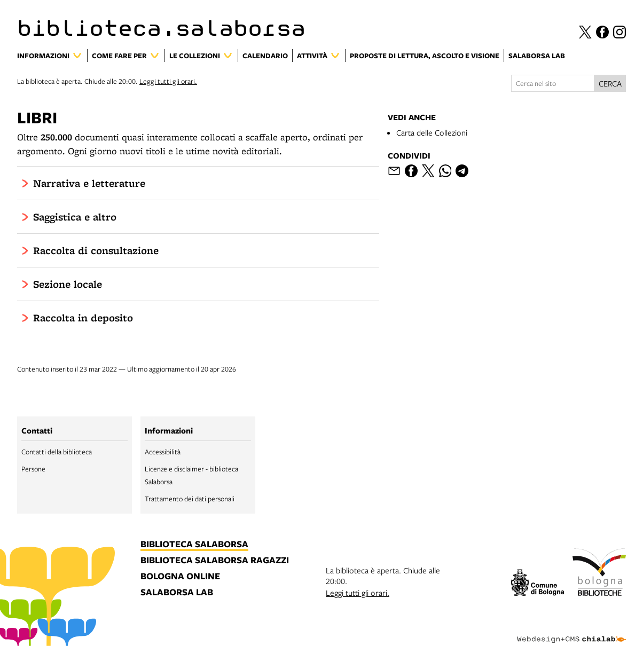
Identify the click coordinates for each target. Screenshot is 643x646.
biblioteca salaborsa (194, 544)
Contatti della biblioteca (56, 451)
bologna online (180, 576)
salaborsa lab (176, 592)
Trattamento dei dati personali (189, 498)
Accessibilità (163, 451)
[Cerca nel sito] (552, 83)
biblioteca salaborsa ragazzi (214, 560)
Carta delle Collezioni (431, 132)
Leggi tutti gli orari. (168, 81)
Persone (33, 469)
